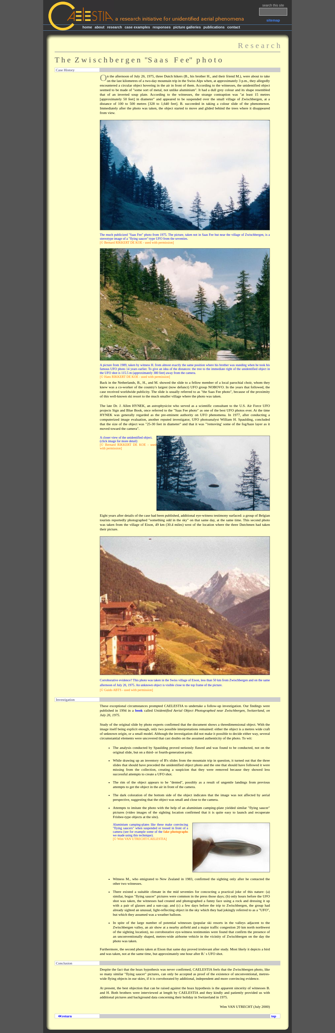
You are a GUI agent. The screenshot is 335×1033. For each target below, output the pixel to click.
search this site (273, 5)
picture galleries (187, 27)
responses (162, 27)
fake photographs (176, 831)
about (99, 27)
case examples (137, 27)
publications (214, 27)
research (114, 27)
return (66, 1016)
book (139, 710)
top (273, 1016)
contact (233, 27)
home (87, 27)
